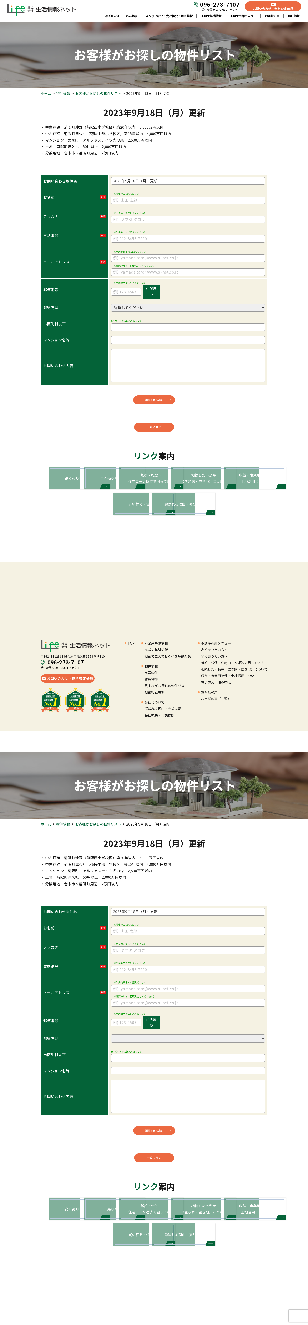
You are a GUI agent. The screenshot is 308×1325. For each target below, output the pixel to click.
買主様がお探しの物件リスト (166, 715)
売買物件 (151, 702)
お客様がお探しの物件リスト (101, 93)
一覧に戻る (154, 428)
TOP (131, 672)
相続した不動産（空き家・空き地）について (234, 698)
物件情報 (64, 93)
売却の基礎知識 (156, 679)
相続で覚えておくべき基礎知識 (168, 685)
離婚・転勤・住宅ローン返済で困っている (232, 692)
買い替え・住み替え (216, 711)
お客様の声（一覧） (216, 728)
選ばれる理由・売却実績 (121, 16)
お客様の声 (272, 16)
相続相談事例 (155, 721)
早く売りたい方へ (214, 685)
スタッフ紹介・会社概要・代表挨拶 (169, 16)
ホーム (46, 93)
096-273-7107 (219, 6)
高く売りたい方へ (214, 679)
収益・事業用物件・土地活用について (229, 705)
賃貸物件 (151, 708)
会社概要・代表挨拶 (160, 744)
